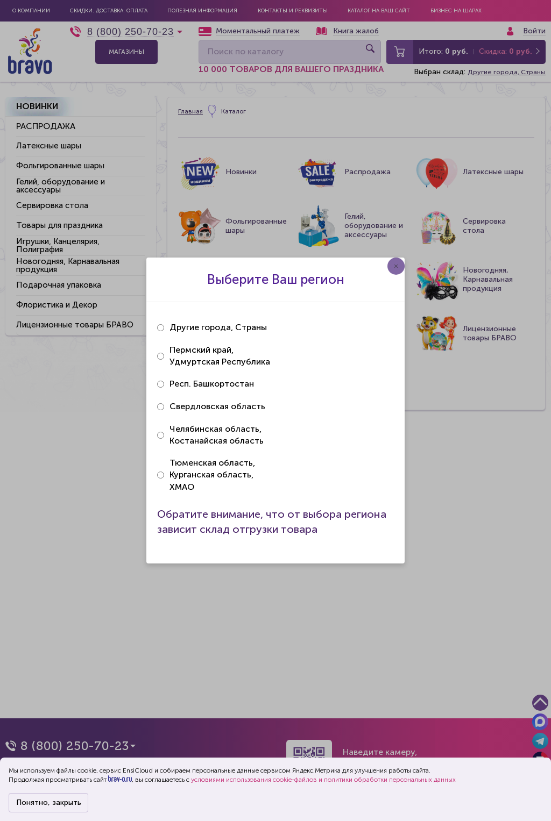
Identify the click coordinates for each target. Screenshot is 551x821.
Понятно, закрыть (48, 802)
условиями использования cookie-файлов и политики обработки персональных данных (323, 779)
